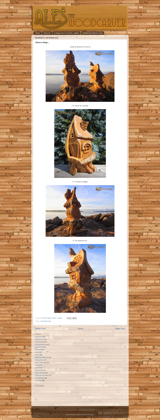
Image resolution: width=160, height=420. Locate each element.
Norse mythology (40, 362)
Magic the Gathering (41, 357)
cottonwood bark (45, 321)
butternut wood (40, 339)
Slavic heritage (40, 373)
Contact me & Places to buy (92, 33)
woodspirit (38, 380)
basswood (38, 337)
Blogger (91, 414)
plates (37, 365)
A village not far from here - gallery (66, 33)
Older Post (120, 328)
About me (47, 33)
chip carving (39, 342)
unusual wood (39, 378)
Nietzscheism (39, 360)
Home (38, 33)
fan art (37, 355)
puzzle (37, 367)
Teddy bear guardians (42, 375)
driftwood (38, 349)
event (37, 352)
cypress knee (39, 347)
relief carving (39, 370)
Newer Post (40, 328)
